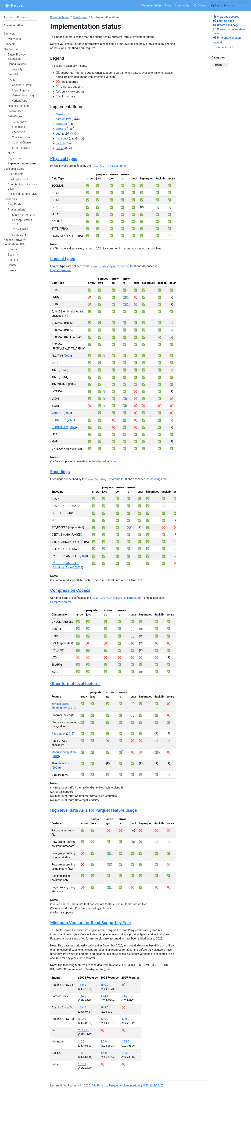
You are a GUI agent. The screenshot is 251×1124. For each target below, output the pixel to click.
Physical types (63, 158)
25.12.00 (83, 1030)
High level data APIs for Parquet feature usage (93, 810)
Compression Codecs (70, 590)
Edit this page (223, 21)
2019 (72, 708)
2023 (68, 355)
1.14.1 (82, 996)
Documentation (59, 17)
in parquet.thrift (108, 165)
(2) (160, 752)
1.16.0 (125, 996)
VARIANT (57, 413)
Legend (217, 42)
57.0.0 (125, 1018)
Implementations (223, 47)
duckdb (60, 143)
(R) (132, 703)
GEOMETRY (59, 420)
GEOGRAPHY (60, 427)
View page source (226, 16)
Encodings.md (158, 479)
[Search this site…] (229, 5)
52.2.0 (82, 1018)
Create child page (226, 25)
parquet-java (63, 119)
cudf (58, 133)
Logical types (62, 258)
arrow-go (61, 124)
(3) (111, 853)
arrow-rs (61, 128)
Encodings (60, 471)
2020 (84, 556)
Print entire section (227, 37)
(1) (128, 297)
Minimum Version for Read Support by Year (90, 922)
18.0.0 (82, 984)
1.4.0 (81, 1053)
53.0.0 (104, 1018)
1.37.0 (82, 1064)
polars (59, 148)
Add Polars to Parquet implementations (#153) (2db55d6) (127, 1085)
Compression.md (60, 602)
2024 (79, 567)
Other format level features (75, 683)
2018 (70, 733)
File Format (80, 17)
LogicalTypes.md (60, 270)
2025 (68, 413)
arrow (59, 114)
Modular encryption (64, 752)
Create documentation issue (229, 31)
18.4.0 (82, 1007)
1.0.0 (81, 1041)
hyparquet (62, 138)
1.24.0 (125, 1041)
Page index (58, 733)
